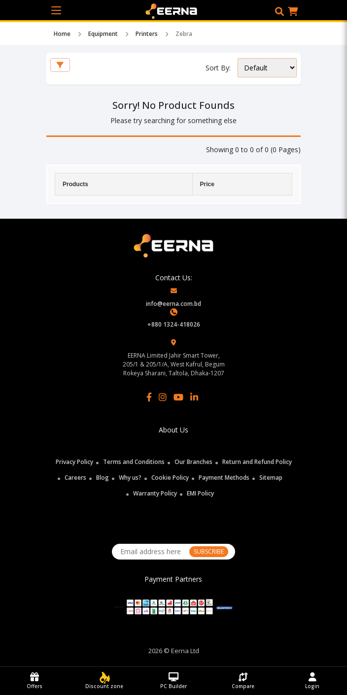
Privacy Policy (74, 462)
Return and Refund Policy (257, 462)
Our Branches (193, 462)
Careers (75, 477)
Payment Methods (224, 477)
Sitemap (270, 477)
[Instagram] (163, 397)
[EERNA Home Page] (173, 10)
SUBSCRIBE (209, 551)
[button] (279, 11)
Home (62, 34)
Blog (102, 477)
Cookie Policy (170, 477)
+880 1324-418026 (173, 324)
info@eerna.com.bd (173, 303)
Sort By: (218, 67)
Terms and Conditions (134, 462)
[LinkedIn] (194, 397)
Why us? (130, 477)
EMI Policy (200, 493)
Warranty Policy (155, 493)
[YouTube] (178, 397)
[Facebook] (149, 397)
